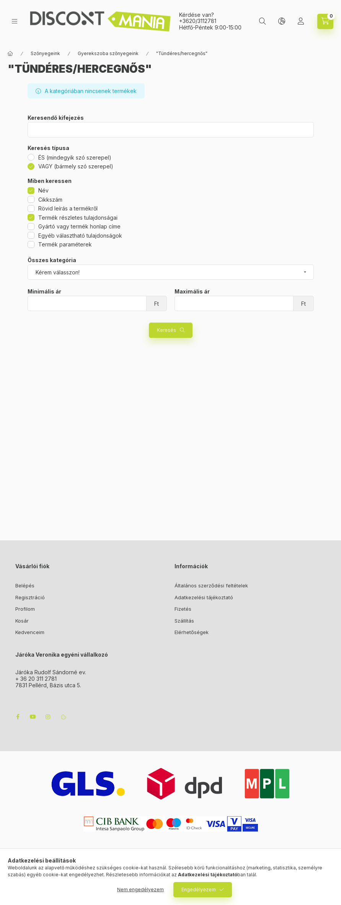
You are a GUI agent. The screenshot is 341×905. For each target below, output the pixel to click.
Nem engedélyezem (140, 889)
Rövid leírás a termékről (68, 208)
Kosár (22, 621)
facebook (17, 716)
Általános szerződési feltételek (211, 585)
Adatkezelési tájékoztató (204, 597)
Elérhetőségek (192, 632)
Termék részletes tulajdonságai (77, 217)
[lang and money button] (281, 21)
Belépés (24, 585)
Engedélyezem (198, 889)
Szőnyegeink (45, 53)
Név (43, 190)
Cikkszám (50, 199)
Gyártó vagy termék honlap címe (79, 226)
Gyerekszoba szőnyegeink (108, 53)
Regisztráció (30, 597)
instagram (48, 716)
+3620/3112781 (197, 21)
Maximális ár (192, 292)
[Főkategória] (10, 53)
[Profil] (300, 21)
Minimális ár (44, 292)
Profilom (25, 609)
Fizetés (183, 609)
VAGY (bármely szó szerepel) (75, 166)
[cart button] (325, 21)
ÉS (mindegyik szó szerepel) (74, 157)
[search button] (262, 21)
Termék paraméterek (65, 244)
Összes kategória (52, 260)
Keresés (166, 330)
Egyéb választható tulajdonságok (80, 235)
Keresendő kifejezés (56, 118)
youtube (33, 716)
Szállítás (184, 621)
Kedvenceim (29, 632)
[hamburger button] (14, 21)
